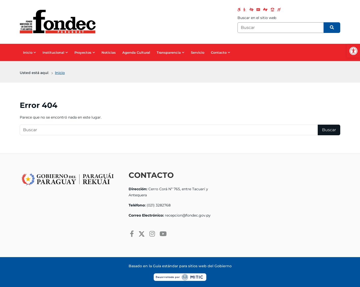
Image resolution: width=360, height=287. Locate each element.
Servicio (197, 52)
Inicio (27, 52)
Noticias (109, 52)
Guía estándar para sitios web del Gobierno (192, 266)
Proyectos (82, 52)
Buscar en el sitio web (256, 17)
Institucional (53, 52)
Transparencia (169, 52)
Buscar (329, 129)
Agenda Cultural (136, 52)
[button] (353, 51)
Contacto (219, 52)
